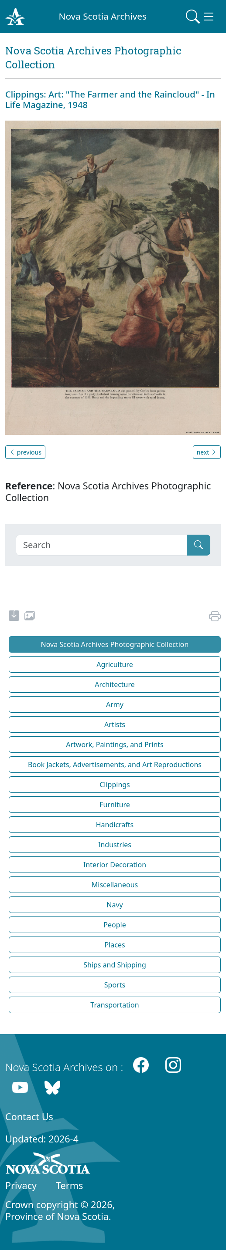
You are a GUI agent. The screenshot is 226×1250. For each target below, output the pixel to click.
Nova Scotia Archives (103, 16)
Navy (114, 905)
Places (114, 945)
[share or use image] (29, 617)
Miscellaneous (115, 884)
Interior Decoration (114, 864)
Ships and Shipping (114, 965)
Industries (114, 844)
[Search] (101, 545)
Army (114, 704)
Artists (114, 724)
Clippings (114, 784)
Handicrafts (115, 824)
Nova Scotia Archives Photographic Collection (115, 644)
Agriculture (114, 664)
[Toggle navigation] (201, 16)
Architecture (115, 684)
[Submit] (198, 545)
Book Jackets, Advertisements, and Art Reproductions (115, 764)
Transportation (114, 1005)
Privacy (21, 1185)
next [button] (207, 452)
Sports (114, 985)
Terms (69, 1185)
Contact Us (29, 1116)
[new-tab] (14, 617)
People (114, 925)
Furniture (114, 804)
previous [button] (25, 452)
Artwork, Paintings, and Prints (115, 744)
